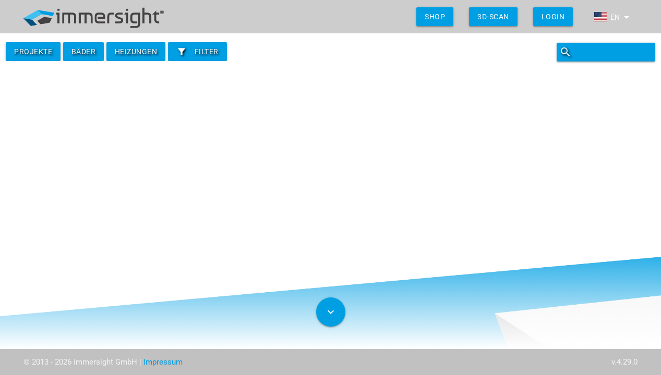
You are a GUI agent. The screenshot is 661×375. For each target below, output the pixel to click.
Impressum (163, 362)
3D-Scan (493, 16)
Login (553, 16)
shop (435, 16)
